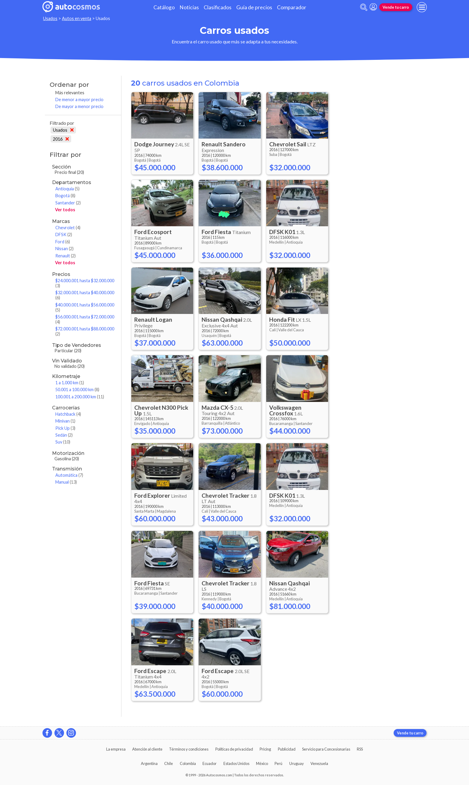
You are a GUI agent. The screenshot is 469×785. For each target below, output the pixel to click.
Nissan (64, 248)
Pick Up (65, 428)
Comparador (291, 7)
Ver (65, 209)
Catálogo (164, 7)
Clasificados (218, 7)
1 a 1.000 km (69, 382)
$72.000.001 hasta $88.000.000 (84, 331)
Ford (62, 241)
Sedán (64, 435)
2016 (61, 139)
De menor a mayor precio (79, 99)
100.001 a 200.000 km (79, 396)
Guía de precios (254, 7)
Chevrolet (67, 227)
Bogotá (65, 195)
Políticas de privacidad (234, 749)
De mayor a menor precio (79, 106)
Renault (65, 255)
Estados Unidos (236, 763)
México (262, 763)
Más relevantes (69, 92)
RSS (360, 749)
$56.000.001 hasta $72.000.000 (84, 319)
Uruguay (296, 763)
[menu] (422, 7)
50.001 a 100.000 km (77, 389)
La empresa (116, 749)
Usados (50, 18)
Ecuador (209, 763)
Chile (168, 763)
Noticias (189, 7)
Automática (69, 475)
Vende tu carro (396, 7)
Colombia (188, 763)
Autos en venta (76, 18)
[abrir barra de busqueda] (363, 7)
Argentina (149, 763)
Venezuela (319, 763)
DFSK (63, 234)
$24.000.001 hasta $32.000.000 (84, 283)
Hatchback (68, 414)
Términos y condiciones (188, 749)
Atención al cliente (147, 749)
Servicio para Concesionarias (326, 749)
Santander (68, 202)
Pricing (265, 749)
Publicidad (287, 749)
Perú (278, 763)
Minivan (65, 420)
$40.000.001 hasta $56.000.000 (84, 307)
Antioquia (67, 188)
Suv (62, 441)
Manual (66, 482)
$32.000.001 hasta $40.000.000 (84, 295)
